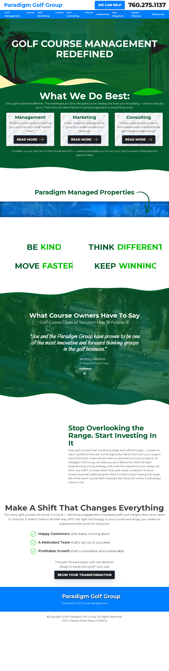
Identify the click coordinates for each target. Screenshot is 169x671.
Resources (158, 14)
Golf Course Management (19, 14)
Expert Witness (136, 14)
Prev (24, 354)
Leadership (102, 14)
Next (144, 354)
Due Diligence (117, 14)
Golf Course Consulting (79, 14)
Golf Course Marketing (50, 14)
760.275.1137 (147, 5)
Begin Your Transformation (85, 575)
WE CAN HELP (110, 5)
